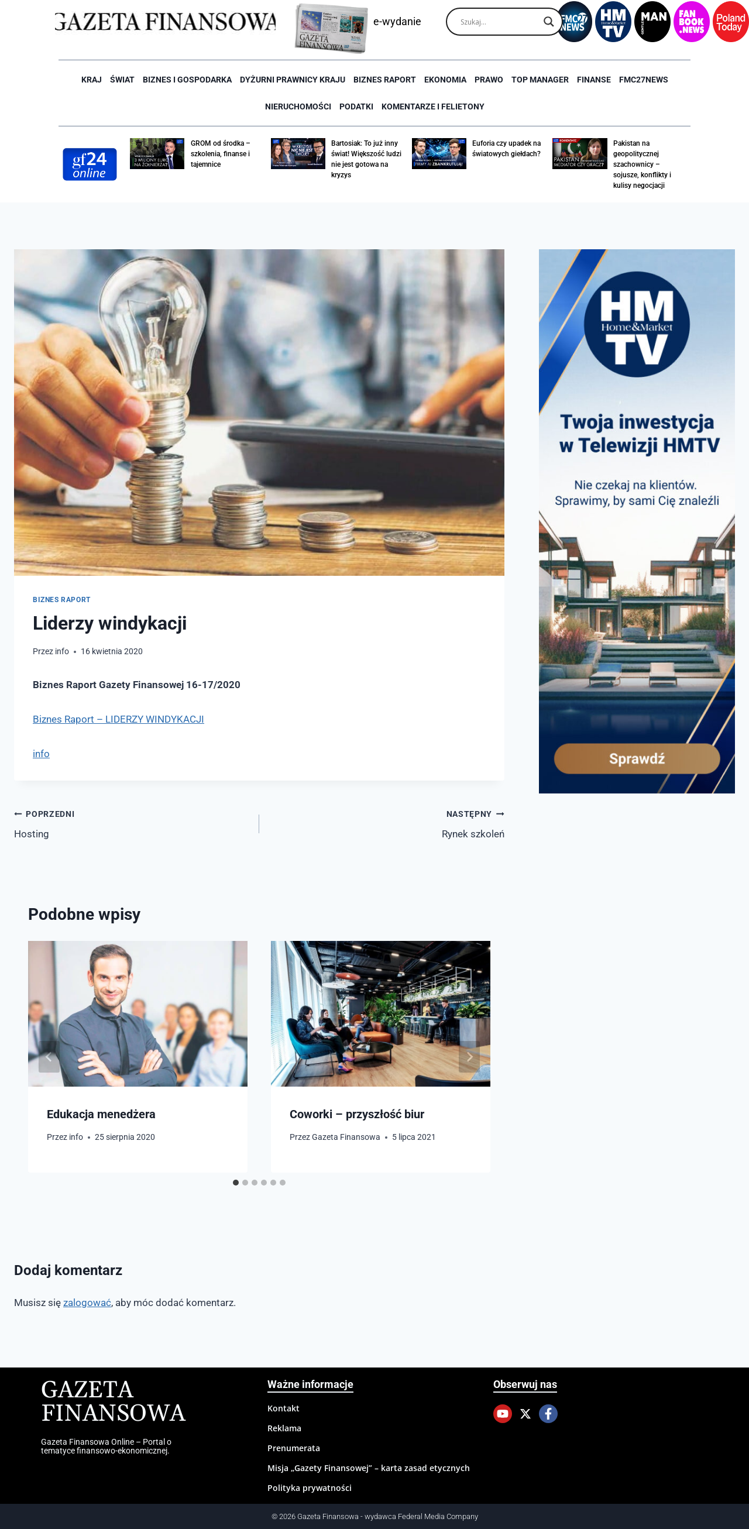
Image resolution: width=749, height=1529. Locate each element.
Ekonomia (445, 79)
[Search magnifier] (549, 21)
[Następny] (469, 1057)
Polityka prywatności (309, 1487)
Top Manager (540, 79)
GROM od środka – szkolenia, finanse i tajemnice (220, 154)
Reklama (284, 1428)
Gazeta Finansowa (346, 1137)
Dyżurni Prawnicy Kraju (292, 79)
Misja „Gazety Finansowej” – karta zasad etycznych (368, 1467)
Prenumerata (293, 1448)
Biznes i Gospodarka (187, 79)
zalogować (87, 1302)
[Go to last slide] (49, 1057)
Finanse (594, 79)
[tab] (236, 1183)
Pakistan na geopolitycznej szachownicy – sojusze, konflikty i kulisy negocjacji (642, 164)
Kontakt (283, 1408)
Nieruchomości (298, 106)
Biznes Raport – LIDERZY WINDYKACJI (118, 719)
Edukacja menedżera (101, 1114)
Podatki (356, 106)
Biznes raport (384, 79)
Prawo (489, 79)
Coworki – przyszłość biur (357, 1114)
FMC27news (643, 79)
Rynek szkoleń (386, 823)
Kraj (91, 79)
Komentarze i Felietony (433, 106)
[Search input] (499, 21)
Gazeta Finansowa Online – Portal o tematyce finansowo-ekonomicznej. (106, 1446)
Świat (122, 79)
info (62, 651)
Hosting (131, 823)
